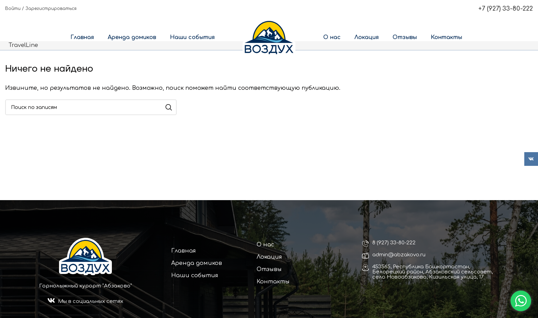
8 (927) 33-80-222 (394, 243)
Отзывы (269, 269)
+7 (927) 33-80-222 (505, 8)
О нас (265, 245)
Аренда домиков (196, 263)
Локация (269, 257)
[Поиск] (91, 107)
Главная (183, 251)
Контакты (273, 282)
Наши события (194, 275)
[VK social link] (531, 159)
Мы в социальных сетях (90, 301)
